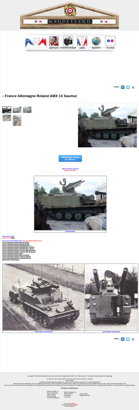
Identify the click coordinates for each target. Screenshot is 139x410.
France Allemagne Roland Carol (12, 253)
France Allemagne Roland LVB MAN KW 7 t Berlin (18, 249)
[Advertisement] (70, 69)
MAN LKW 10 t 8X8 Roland (10, 260)
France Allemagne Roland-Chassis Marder (15, 242)
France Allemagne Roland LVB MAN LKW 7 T (16, 245)
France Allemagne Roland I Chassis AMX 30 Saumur (19, 250)
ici (111, 376)
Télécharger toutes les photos (70, 158)
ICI (13, 236)
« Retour (116, 86)
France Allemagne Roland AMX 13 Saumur (15, 255)
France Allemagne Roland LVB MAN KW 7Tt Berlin (18, 247)
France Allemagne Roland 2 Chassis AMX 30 (16, 256)
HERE (12, 238)
